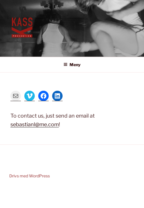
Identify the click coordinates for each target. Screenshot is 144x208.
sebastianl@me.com (34, 124)
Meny (72, 64)
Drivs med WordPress (29, 175)
